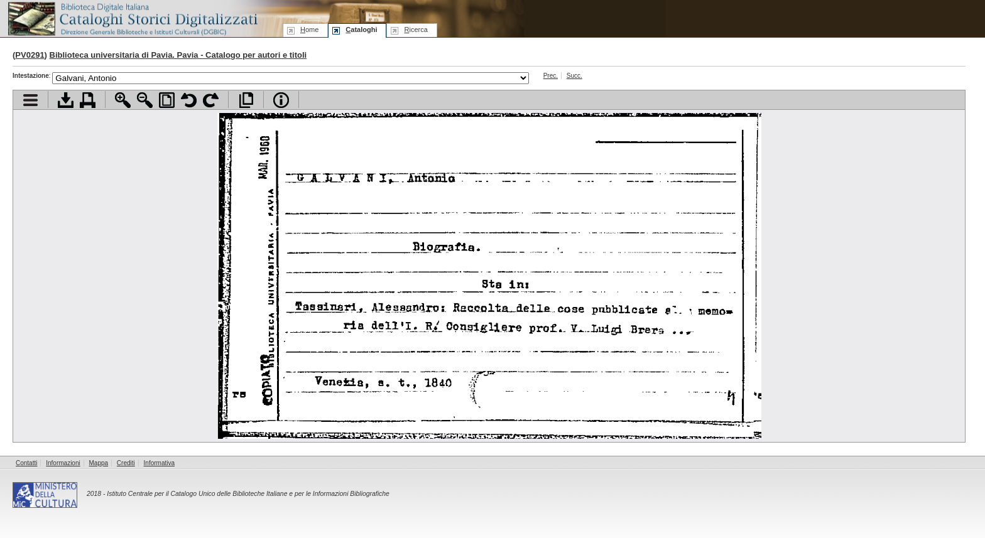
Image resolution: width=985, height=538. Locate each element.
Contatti (26, 463)
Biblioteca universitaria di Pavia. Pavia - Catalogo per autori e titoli (178, 55)
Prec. (550, 75)
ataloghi (361, 29)
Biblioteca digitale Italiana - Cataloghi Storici (132, 18)
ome (309, 29)
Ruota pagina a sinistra (189, 100)
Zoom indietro (145, 100)
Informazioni (63, 463)
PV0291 (29, 55)
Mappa (99, 463)
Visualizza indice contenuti (30, 100)
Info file (281, 100)
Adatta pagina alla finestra (167, 100)
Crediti (126, 463)
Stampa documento (87, 100)
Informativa (159, 463)
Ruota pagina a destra (211, 100)
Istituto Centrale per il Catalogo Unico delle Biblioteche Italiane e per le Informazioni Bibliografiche (248, 493)
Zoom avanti (123, 100)
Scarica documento (65, 100)
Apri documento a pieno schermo (246, 100)
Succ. (574, 75)
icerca (415, 29)
